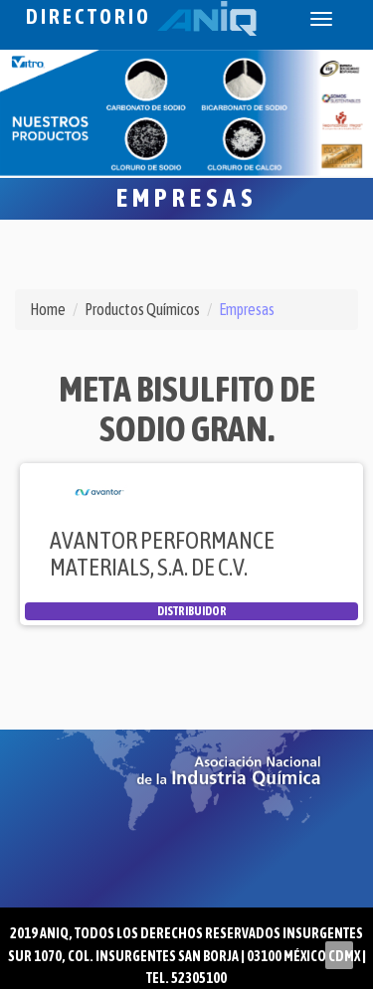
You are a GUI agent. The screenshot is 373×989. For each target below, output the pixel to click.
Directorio (141, 16)
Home (48, 309)
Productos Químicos (142, 309)
